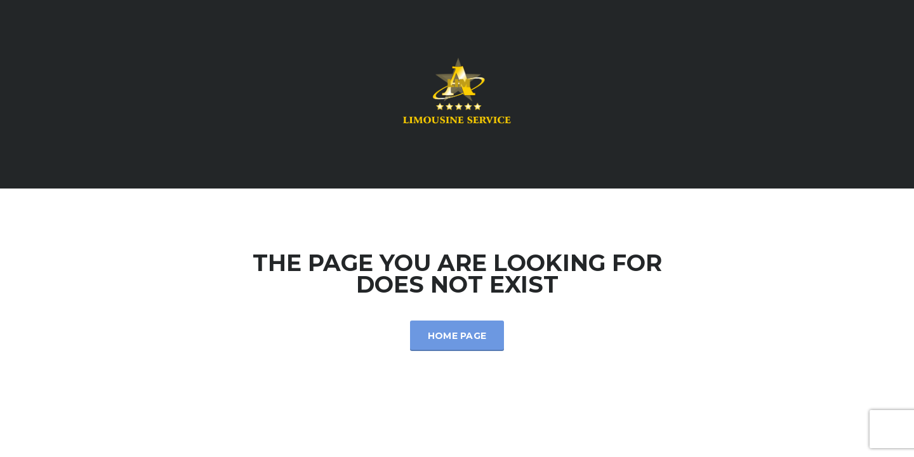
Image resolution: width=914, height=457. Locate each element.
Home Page (457, 335)
